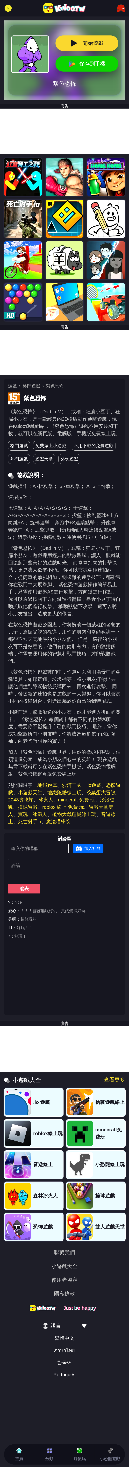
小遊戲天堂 (30, 792)
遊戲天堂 (44, 458)
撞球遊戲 (27, 807)
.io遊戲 (93, 785)
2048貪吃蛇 (21, 799)
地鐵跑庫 (47, 785)
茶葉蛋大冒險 (101, 792)
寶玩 (23, 814)
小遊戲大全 (64, 1266)
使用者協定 (64, 1280)
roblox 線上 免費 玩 (63, 807)
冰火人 (45, 799)
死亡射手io (29, 821)
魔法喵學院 (58, 821)
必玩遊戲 (69, 458)
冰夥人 (40, 814)
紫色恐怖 (55, 385)
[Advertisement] (64, 352)
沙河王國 (71, 785)
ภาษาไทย (64, 1350)
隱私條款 (64, 1293)
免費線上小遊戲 (50, 445)
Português (64, 1374)
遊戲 (12, 385)
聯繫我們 (64, 1252)
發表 (24, 888)
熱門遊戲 (19, 458)
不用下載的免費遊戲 (93, 445)
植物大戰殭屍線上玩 (74, 814)
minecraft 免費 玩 (76, 799)
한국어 (64, 1362)
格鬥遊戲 (31, 385)
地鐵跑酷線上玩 (64, 792)
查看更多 (114, 1079)
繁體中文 (64, 1338)
